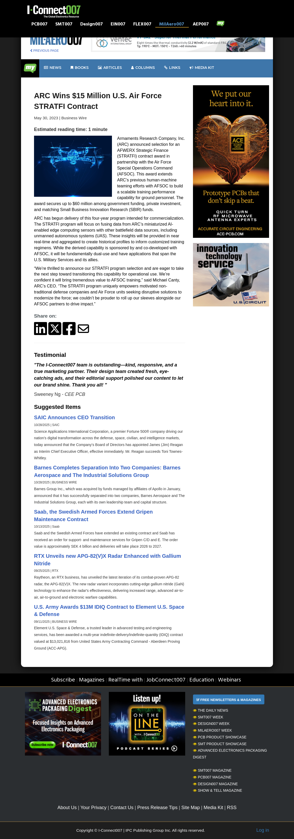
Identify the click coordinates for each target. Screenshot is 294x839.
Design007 (91, 25)
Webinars (229, 680)
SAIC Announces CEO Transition (74, 417)
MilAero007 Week (212, 730)
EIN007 (118, 25)
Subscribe (63, 680)
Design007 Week (211, 724)
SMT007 (63, 25)
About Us (67, 807)
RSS (232, 807)
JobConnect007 (165, 680)
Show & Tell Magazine (217, 790)
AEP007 (201, 25)
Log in (262, 830)
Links (172, 67)
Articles (110, 67)
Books (80, 67)
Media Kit (213, 807)
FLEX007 (142, 25)
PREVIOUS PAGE (44, 51)
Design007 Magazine (215, 784)
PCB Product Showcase (219, 737)
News (52, 67)
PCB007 (39, 25)
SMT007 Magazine (212, 770)
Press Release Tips (157, 807)
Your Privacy (93, 807)
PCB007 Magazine (212, 777)
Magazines (91, 680)
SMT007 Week (208, 717)
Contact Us (121, 807)
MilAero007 (171, 25)
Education (201, 680)
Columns (143, 67)
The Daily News (210, 710)
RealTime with (125, 680)
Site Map (190, 807)
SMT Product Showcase (220, 744)
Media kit (202, 67)
